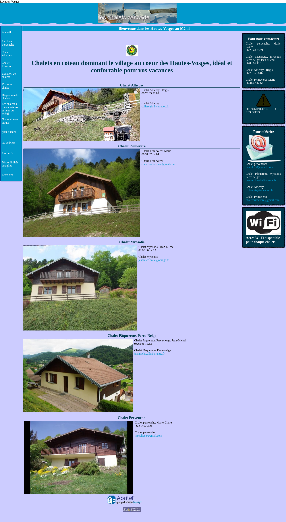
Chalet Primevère (8, 64)
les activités (9, 142)
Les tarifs (7, 153)
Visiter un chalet (7, 86)
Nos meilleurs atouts (10, 121)
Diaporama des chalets (10, 97)
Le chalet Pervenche (8, 43)
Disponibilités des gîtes (10, 164)
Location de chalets (9, 75)
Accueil (6, 32)
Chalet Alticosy (7, 54)
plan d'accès (9, 131)
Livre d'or (7, 174)
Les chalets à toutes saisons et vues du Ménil (10, 108)
